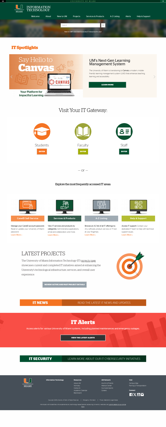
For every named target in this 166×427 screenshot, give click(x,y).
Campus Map (133, 400)
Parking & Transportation (137, 402)
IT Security (40, 376)
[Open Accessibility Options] (3, 1)
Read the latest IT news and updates (104, 319)
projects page (88, 277)
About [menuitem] (48, 16)
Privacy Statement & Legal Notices (109, 417)
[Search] (103, 42)
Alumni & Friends (107, 400)
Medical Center (106, 402)
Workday (77, 402)
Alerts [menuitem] (128, 16)
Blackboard (78, 410)
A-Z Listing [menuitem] (115, 16)
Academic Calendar (80, 407)
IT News (40, 320)
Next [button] (155, 93)
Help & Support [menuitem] (143, 16)
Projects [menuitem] (76, 16)
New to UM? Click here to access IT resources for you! (83, 48)
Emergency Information (89, 417)
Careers (104, 407)
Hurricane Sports (107, 405)
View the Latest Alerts (83, 355)
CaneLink (77, 405)
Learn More (107, 102)
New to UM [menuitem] (62, 16)
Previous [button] (11, 93)
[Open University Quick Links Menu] (163, 1)
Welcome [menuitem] (35, 16)
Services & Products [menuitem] (95, 16)
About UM (77, 400)
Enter (42, 168)
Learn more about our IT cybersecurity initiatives (104, 375)
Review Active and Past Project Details (64, 301)
